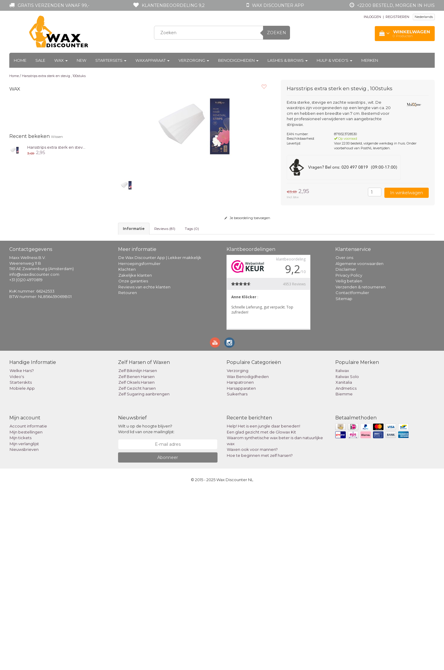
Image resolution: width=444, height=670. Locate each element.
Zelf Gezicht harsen (137, 567)
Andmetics (346, 567)
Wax (61, 60)
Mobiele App (22, 567)
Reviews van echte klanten (144, 465)
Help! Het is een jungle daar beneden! (263, 605)
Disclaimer (346, 448)
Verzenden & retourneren (361, 465)
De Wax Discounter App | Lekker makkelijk (159, 436)
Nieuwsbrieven (24, 628)
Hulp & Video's (334, 60)
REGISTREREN (397, 17)
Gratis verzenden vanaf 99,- (53, 5)
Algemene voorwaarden (359, 442)
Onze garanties (133, 459)
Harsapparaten (241, 567)
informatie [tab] (134, 228)
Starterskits (21, 561)
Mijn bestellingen (26, 611)
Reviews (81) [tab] (164, 228)
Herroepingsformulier (139, 442)
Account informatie (28, 605)
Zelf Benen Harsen (136, 555)
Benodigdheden (238, 60)
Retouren (127, 471)
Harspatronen (240, 561)
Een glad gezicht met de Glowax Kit (261, 611)
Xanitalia (344, 561)
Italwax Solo (347, 555)
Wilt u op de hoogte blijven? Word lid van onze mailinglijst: (146, 608)
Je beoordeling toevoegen (247, 218)
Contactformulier (352, 471)
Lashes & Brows (288, 60)
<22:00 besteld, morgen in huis (396, 5)
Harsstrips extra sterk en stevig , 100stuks (54, 76)
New (81, 60)
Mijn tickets (20, 617)
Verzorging (194, 60)
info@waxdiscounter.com (34, 453)
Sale (40, 60)
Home (20, 60)
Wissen (57, 136)
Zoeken (276, 32)
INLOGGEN (372, 17)
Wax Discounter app (278, 5)
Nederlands (424, 17)
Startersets (110, 60)
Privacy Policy (349, 454)
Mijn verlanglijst (24, 622)
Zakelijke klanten (135, 454)
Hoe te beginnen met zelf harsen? (260, 634)
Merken (369, 60)
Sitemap (344, 477)
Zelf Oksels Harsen (136, 561)
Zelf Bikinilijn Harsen (137, 549)
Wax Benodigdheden (248, 555)
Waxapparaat (152, 60)
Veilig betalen (349, 459)
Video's (17, 555)
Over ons (344, 436)
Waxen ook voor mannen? (252, 628)
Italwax (342, 549)
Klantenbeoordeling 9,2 (173, 5)
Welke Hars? (22, 549)
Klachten (127, 448)
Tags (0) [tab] (192, 228)
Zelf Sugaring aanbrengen (144, 573)
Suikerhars (237, 573)
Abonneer (167, 636)
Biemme (344, 573)
